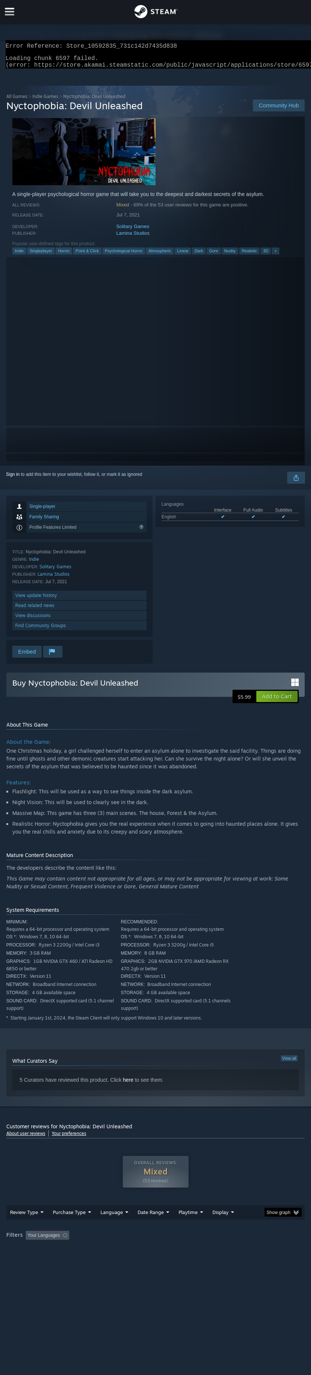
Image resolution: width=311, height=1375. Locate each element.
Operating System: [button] (26, 1260)
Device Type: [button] (122, 1260)
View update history (36, 600)
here (128, 1084)
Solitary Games (132, 231)
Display (220, 1227)
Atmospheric (159, 255)
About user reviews (25, 1138)
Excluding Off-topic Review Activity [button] (118, 1250)
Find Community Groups (40, 630)
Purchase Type (69, 1227)
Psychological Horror (123, 255)
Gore (213, 255)
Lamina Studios (133, 237)
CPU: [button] (64, 1260)
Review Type (24, 1227)
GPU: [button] (89, 1260)
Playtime (188, 1227)
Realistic (249, 255)
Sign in (13, 478)
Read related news (34, 610)
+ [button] (275, 255)
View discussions (33, 620)
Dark (199, 255)
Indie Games (45, 101)
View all (289, 1063)
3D (265, 255)
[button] (277, 701)
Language (111, 1227)
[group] (155, 1255)
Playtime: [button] (176, 1250)
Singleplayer (41, 255)
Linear (183, 255)
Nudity (230, 255)
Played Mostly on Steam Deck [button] (229, 1250)
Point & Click (87, 255)
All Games (17, 101)
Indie (19, 255)
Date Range (151, 1227)
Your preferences (69, 1138)
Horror (64, 255)
